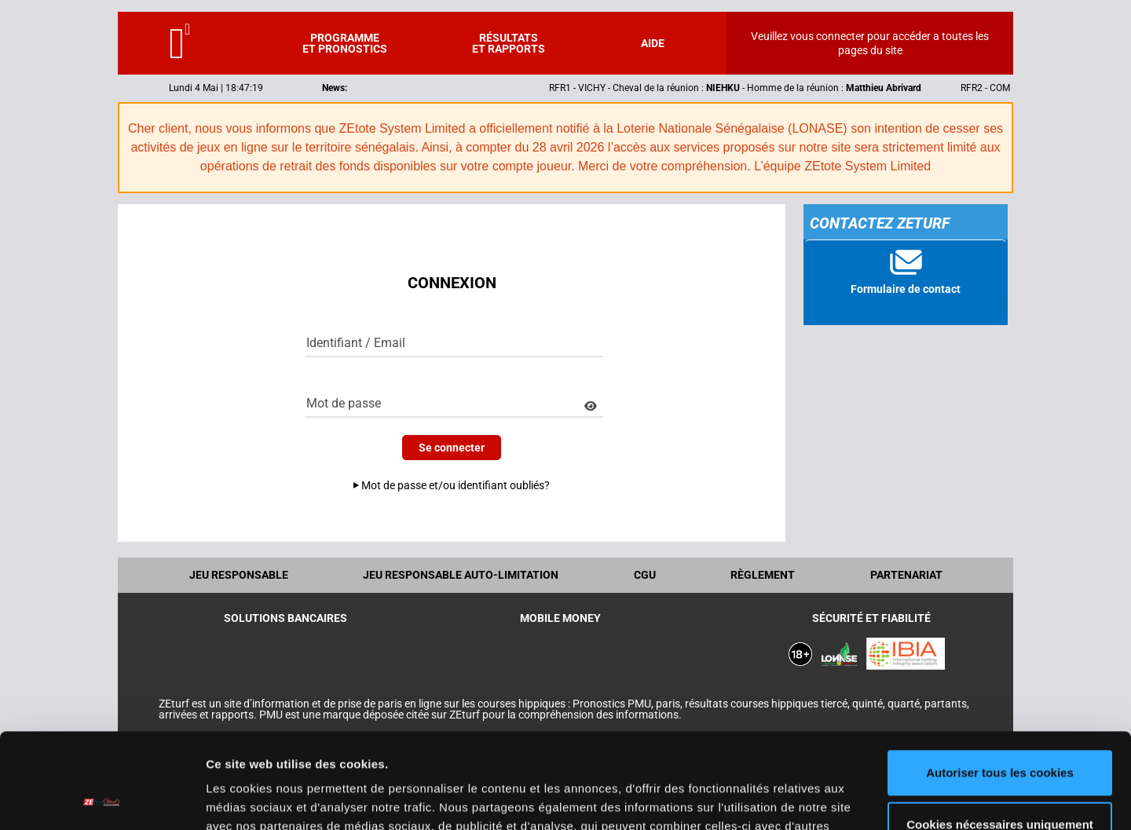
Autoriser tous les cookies (1000, 683)
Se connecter (452, 447)
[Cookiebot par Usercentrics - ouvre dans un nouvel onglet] (101, 799)
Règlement (762, 575)
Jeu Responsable (238, 575)
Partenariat (906, 575)
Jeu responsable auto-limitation (460, 575)
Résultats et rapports (508, 43)
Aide (652, 43)
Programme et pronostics (344, 43)
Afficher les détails (259, 799)
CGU (645, 575)
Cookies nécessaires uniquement (999, 734)
